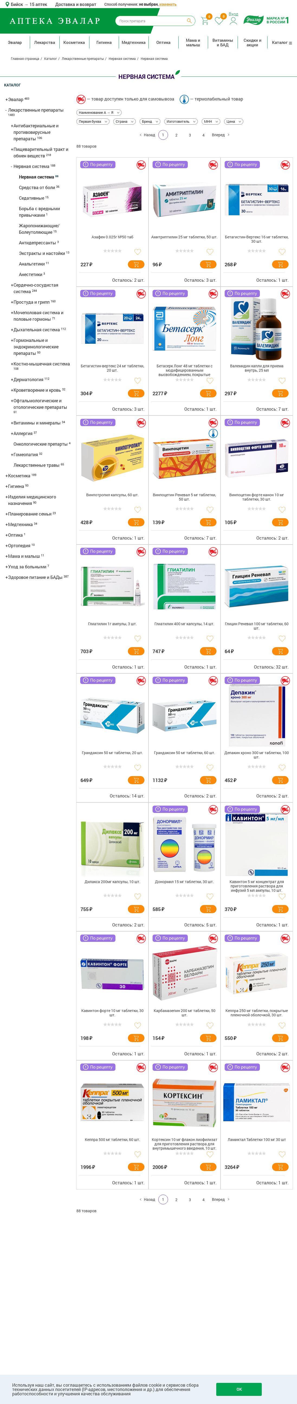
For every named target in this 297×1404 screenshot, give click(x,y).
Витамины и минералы (38, 423)
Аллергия (24, 433)
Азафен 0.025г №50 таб (112, 237)
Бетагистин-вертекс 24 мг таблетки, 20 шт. (112, 368)
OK (239, 1389)
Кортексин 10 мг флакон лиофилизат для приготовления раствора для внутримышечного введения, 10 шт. (184, 1144)
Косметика (74, 42)
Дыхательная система (37, 329)
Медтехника (134, 42)
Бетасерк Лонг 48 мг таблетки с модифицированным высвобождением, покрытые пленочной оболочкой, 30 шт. (184, 371)
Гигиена (104, 42)
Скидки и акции (253, 42)
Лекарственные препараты (36, 110)
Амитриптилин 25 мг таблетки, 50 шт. (184, 237)
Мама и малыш (193, 42)
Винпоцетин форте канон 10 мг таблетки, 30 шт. (256, 497)
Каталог (282, 42)
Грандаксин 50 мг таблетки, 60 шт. (184, 753)
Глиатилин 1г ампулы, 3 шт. (112, 624)
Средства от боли (37, 187)
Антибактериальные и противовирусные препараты (36, 132)
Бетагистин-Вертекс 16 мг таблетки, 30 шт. (257, 239)
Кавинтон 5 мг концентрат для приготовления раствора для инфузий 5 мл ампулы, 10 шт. (257, 886)
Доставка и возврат (75, 4)
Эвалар (15, 42)
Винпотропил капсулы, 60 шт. (112, 495)
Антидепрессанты (38, 242)
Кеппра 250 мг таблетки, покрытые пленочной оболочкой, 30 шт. (256, 1013)
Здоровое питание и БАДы (36, 577)
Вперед (219, 134)
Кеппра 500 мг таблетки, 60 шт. (112, 1139)
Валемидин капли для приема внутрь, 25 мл (256, 368)
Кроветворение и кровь (38, 390)
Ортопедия (19, 545)
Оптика (163, 42)
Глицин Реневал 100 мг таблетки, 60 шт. (257, 626)
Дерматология (29, 379)
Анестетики (31, 274)
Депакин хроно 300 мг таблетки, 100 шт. (256, 755)
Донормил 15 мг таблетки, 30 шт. (184, 882)
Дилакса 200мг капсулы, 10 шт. (112, 882)
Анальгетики (32, 264)
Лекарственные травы (37, 465)
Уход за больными (27, 566)
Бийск (17, 4)
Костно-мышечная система (42, 364)
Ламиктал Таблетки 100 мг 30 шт (257, 1139)
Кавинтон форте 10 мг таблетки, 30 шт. (112, 1013)
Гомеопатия (26, 454)
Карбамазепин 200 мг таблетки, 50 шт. (184, 1013)
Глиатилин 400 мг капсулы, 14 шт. (184, 624)
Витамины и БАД (222, 42)
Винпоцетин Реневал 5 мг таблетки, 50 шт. (184, 497)
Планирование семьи (30, 514)
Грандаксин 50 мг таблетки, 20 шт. (112, 753)
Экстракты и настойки (42, 253)
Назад (149, 134)
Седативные (32, 198)
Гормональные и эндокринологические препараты (36, 346)
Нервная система (32, 166)
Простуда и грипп (32, 302)
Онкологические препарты (41, 444)
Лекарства (44, 42)
